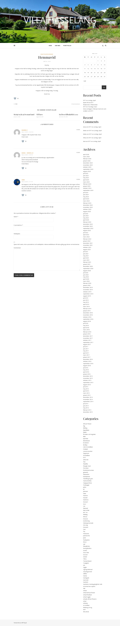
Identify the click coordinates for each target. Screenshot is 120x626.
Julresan (85, 491)
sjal (84, 544)
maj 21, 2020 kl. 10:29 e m (27, 132)
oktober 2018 (87, 317)
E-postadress (18, 225)
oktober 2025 (87, 167)
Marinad (85, 508)
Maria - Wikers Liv (27, 153)
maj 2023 (86, 218)
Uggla (85, 567)
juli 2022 (85, 232)
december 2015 (88, 376)
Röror (85, 542)
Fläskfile (85, 464)
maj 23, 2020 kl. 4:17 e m (27, 181)
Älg (84, 426)
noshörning (86, 521)
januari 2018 (86, 334)
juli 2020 (85, 273)
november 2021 (88, 245)
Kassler (85, 498)
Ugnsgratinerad (87, 569)
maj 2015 (86, 389)
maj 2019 (86, 302)
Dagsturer (86, 453)
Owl (84, 529)
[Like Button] (15, 98)
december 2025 (88, 163)
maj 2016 (86, 370)
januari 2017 (86, 357)
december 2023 (88, 205)
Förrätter (86, 468)
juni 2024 (86, 194)
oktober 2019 (87, 292)
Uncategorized (87, 571)
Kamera (85, 495)
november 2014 (88, 399)
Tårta (84, 559)
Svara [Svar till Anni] (78, 179)
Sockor (85, 550)
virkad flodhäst (87, 595)
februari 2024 (87, 203)
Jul (83, 489)
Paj (84, 531)
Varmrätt (85, 580)
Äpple (85, 432)
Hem (50, 45)
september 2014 (88, 401)
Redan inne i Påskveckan (90, 105)
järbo (84, 487)
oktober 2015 (87, 380)
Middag (85, 514)
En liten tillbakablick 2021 (68, 114)
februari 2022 (87, 239)
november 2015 (88, 378)
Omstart (85, 527)
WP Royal (24, 623)
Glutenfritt (86, 474)
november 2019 (88, 289)
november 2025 (88, 165)
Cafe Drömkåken (88, 447)
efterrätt (85, 459)
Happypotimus (87, 483)
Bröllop (85, 445)
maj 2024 (86, 197)
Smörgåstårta (87, 548)
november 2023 (88, 207)
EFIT (84, 457)
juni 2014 (86, 406)
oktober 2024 (87, 188)
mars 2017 (86, 355)
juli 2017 (85, 346)
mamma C (25, 130)
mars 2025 (86, 182)
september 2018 (88, 319)
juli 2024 (85, 192)
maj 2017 (86, 351)
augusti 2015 (87, 384)
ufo (84, 565)
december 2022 (88, 224)
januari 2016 (86, 374)
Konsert (85, 502)
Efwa (84, 138)
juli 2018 (85, 323)
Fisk (84, 462)
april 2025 (86, 180)
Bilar (84, 436)
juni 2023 (86, 216)
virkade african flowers (90, 599)
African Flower (87, 424)
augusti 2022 (87, 230)
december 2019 (88, 287)
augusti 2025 (87, 171)
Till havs (39, 114)
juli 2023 (85, 213)
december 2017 (88, 336)
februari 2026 (87, 159)
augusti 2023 (87, 211)
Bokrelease (86, 441)
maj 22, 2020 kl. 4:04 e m (27, 154)
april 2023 (86, 220)
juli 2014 (85, 403)
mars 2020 (86, 281)
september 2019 (88, 294)
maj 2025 (86, 177)
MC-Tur (85, 512)
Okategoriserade (47, 54)
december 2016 (88, 359)
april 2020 (86, 279)
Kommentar (17, 248)
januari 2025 (86, 186)
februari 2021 (87, 262)
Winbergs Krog (87, 607)
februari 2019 (87, 308)
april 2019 (86, 304)
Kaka (84, 493)
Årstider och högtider (89, 434)
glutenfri (85, 472)
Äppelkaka (86, 430)
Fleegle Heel (87, 466)
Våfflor (85, 573)
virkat (84, 601)
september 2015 (88, 382)
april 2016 (86, 372)
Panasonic (86, 533)
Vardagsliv (86, 578)
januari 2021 (86, 264)
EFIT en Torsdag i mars (90, 107)
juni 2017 (86, 349)
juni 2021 (86, 254)
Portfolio (67, 45)
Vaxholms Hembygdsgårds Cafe (92, 584)
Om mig (57, 45)
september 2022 (88, 228)
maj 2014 (86, 408)
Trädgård (86, 563)
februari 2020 (87, 283)
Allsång (85, 428)
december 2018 (88, 313)
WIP (84, 609)
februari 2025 (87, 184)
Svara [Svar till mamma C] (78, 129)
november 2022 (88, 226)
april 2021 (86, 258)
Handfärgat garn (88, 478)
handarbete (86, 476)
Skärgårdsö (86, 546)
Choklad (85, 449)
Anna (84, 127)
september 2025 (88, 169)
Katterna (85, 500)
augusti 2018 (87, 321)
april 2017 (86, 353)
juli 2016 (85, 368)
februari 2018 (87, 332)
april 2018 (86, 327)
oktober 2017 (87, 340)
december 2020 (88, 266)
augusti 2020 (87, 270)
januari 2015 (86, 395)
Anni (23, 180)
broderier (86, 443)
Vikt (84, 588)
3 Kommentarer (75, 104)
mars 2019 (86, 306)
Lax (84, 506)
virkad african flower (89, 592)
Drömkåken (86, 455)
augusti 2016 (87, 365)
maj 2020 (86, 277)
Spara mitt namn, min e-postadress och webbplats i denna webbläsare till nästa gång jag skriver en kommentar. (47, 244)
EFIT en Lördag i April (89, 100)
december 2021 (88, 243)
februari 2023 (87, 222)
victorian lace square (89, 586)
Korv (84, 504)
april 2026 (86, 154)
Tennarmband (87, 561)
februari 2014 (87, 410)
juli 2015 (85, 387)
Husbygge (86, 485)
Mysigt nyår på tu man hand (24, 114)
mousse (85, 519)
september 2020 (88, 268)
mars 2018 (86, 330)
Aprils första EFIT (88, 102)
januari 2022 (86, 241)
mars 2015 (86, 393)
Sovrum (85, 555)
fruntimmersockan (88, 470)
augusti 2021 (87, 249)
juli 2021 (85, 251)
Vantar (85, 576)
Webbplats (17, 234)
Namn (16, 216)
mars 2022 (86, 237)
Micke (84, 130)
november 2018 (88, 315)
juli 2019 (85, 298)
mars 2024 (86, 201)
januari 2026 (86, 161)
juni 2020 (86, 275)
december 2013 (88, 412)
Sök (104, 87)
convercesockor (87, 451)
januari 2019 (86, 311)
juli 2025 (85, 173)
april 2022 (86, 234)
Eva (16, 104)
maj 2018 (86, 325)
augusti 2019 (87, 296)
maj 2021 (86, 256)
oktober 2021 (87, 247)
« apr (84, 81)
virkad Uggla (86, 597)
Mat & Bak (86, 510)
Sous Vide (86, 552)
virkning (85, 603)
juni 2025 (86, 175)
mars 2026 (86, 156)
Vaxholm (85, 582)
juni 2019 (86, 300)
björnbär (85, 438)
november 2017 (88, 338)
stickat (85, 557)
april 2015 (86, 391)
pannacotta (86, 535)
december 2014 (88, 397)
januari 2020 (86, 285)
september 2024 (88, 190)
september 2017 (88, 342)
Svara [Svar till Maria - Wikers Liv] (78, 152)
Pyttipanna (86, 540)
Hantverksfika (87, 481)
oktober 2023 (87, 209)
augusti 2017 (87, 344)
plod (84, 538)
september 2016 (88, 363)
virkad (85, 590)
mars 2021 (86, 260)
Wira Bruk (86, 612)
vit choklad (86, 605)
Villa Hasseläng (60, 20)
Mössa (85, 516)
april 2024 (86, 199)
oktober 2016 (87, 361)
